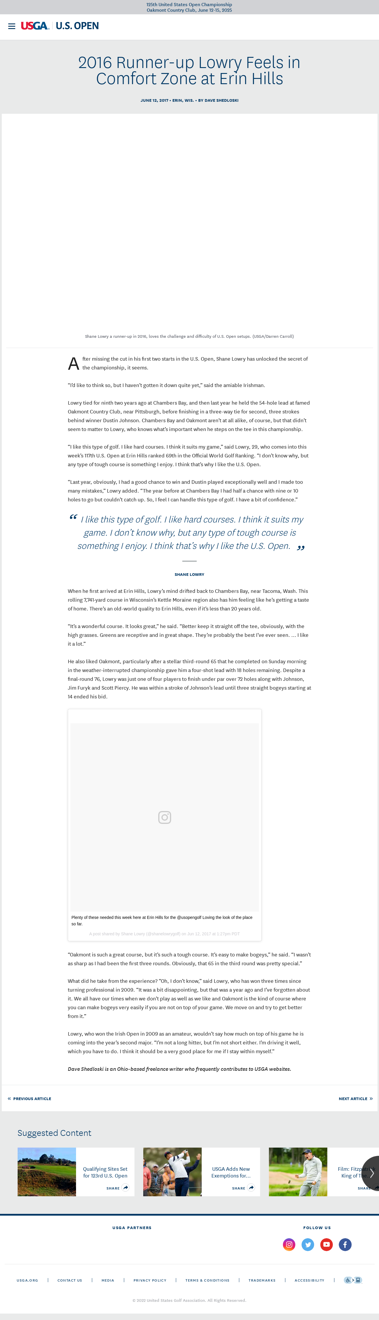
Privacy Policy (150, 1286)
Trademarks (262, 1286)
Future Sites (195, 28)
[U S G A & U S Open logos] (60, 28)
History (227, 28)
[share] (125, 1194)
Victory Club (155, 28)
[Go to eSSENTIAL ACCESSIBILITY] (353, 1286)
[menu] (12, 29)
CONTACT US (70, 1286)
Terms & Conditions (208, 1286)
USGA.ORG (27, 1286)
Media (108, 1286)
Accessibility (309, 1286)
